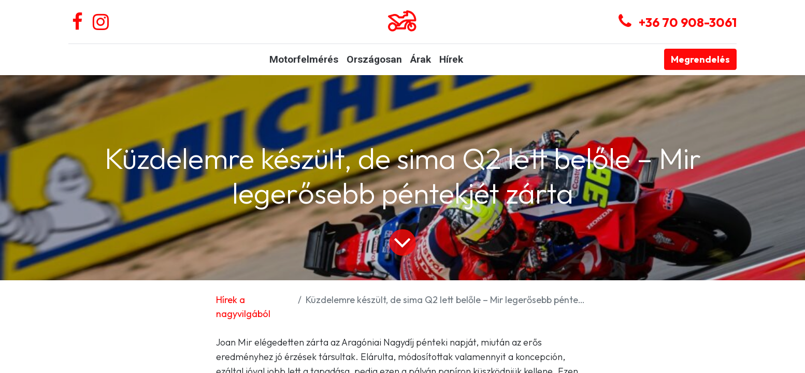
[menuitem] (303, 59)
